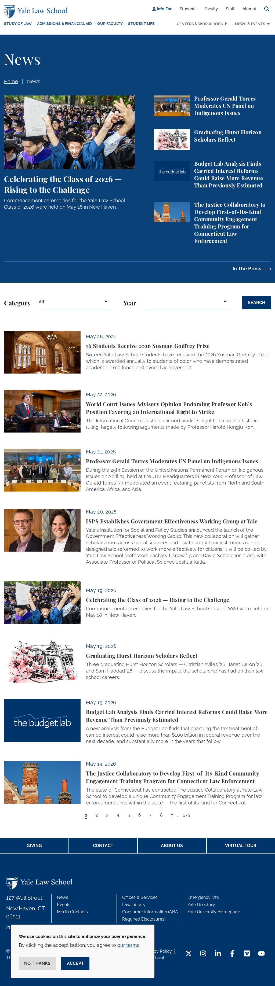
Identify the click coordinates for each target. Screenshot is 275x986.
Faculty (211, 8)
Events (63, 904)
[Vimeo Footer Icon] (247, 954)
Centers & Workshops (200, 24)
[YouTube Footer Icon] (261, 954)
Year (129, 303)
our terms (128, 945)
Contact (103, 845)
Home (11, 81)
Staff (230, 8)
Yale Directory (201, 904)
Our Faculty (110, 23)
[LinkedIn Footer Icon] (218, 954)
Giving (34, 845)
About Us (172, 845)
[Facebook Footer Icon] (232, 954)
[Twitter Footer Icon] (188, 954)
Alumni (249, 8)
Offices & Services (140, 897)
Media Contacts (72, 911)
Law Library (134, 904)
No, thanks (37, 963)
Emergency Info (203, 897)
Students (188, 8)
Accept (75, 963)
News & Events (250, 24)
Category (17, 303)
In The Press (247, 268)
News (33, 81)
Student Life (141, 23)
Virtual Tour (240, 845)
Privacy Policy (158, 951)
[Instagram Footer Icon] (203, 954)
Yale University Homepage (213, 911)
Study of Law (18, 23)
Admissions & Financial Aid (64, 23)
